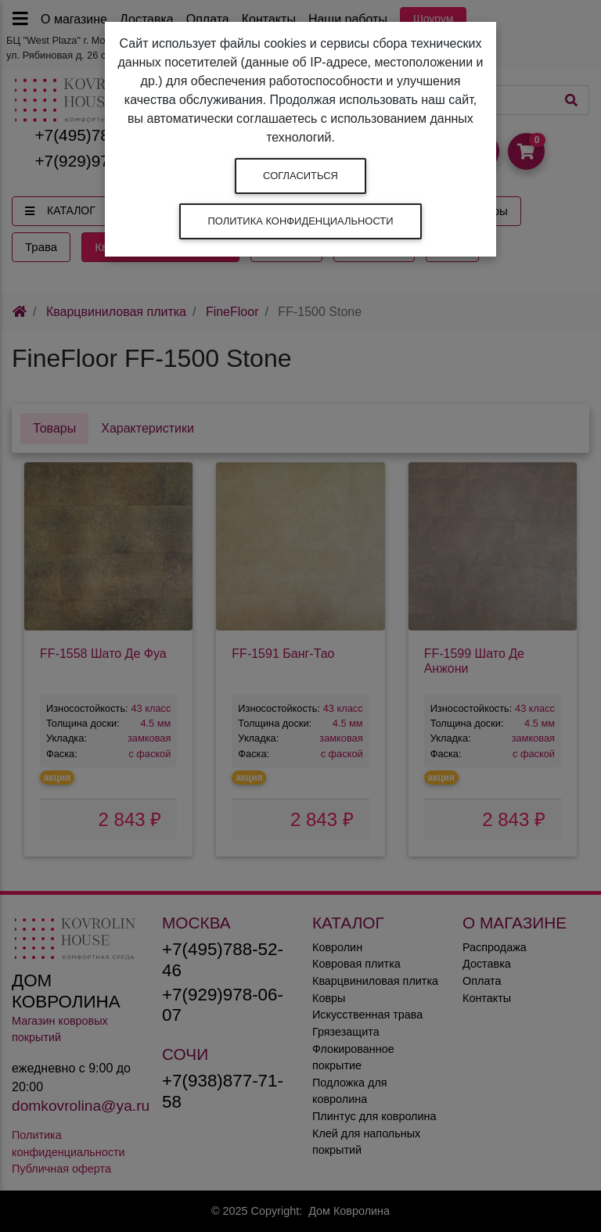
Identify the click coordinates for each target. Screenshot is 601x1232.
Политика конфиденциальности (300, 221)
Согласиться (300, 175)
